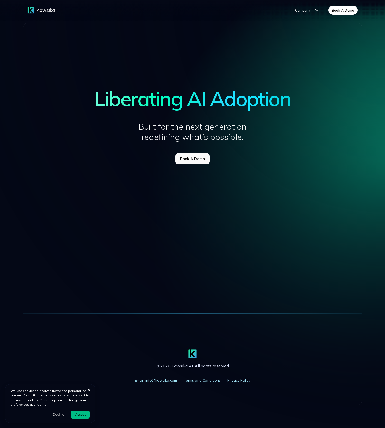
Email (115, 296)
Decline (58, 414)
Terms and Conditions (202, 380)
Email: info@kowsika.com (156, 380)
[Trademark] (30, 10)
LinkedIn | (68, 296)
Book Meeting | (94, 296)
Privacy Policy (238, 380)
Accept (80, 414)
